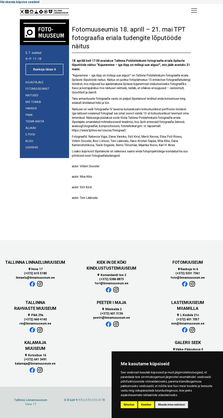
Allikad (31, 128)
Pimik (29, 115)
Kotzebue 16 (35, 355)
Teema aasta (35, 121)
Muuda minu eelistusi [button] (171, 404)
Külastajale (35, 82)
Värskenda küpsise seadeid (19, 2)
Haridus (31, 108)
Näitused (32, 95)
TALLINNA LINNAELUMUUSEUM (35, 262)
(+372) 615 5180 (35, 273)
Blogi (29, 141)
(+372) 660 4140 (35, 319)
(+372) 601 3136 (111, 313)
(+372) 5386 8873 (111, 279)
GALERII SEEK (188, 342)
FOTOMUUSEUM (187, 262)
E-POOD (30, 134)
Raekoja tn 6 (187, 269)
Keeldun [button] (146, 404)
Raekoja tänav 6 (44, 69)
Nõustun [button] (129, 404)
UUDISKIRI (32, 147)
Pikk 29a (35, 315)
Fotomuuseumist (37, 88)
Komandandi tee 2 (111, 275)
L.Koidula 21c (187, 315)
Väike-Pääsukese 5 (187, 349)
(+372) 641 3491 (35, 359)
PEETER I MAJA (111, 302)
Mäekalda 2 (112, 309)
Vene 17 (35, 269)
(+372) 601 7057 (187, 319)
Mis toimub (33, 102)
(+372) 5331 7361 (188, 273)
